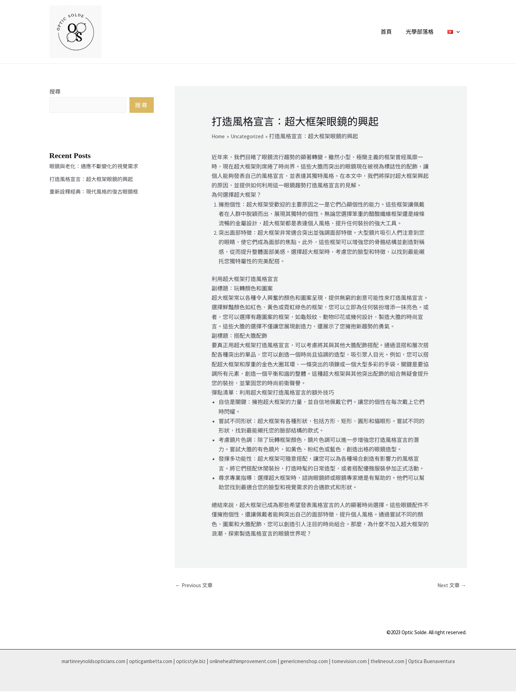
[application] (457, 31)
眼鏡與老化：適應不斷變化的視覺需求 (96, 169)
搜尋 (55, 91)
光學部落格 (424, 31)
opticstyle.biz (202, 661)
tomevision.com (377, 661)
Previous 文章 (195, 585)
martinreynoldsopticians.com (94, 661)
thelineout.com (418, 661)
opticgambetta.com (158, 661)
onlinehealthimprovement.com (260, 661)
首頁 (393, 31)
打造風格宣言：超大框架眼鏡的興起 (93, 182)
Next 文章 (451, 585)
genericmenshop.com (328, 661)
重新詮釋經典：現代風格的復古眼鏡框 (96, 194)
